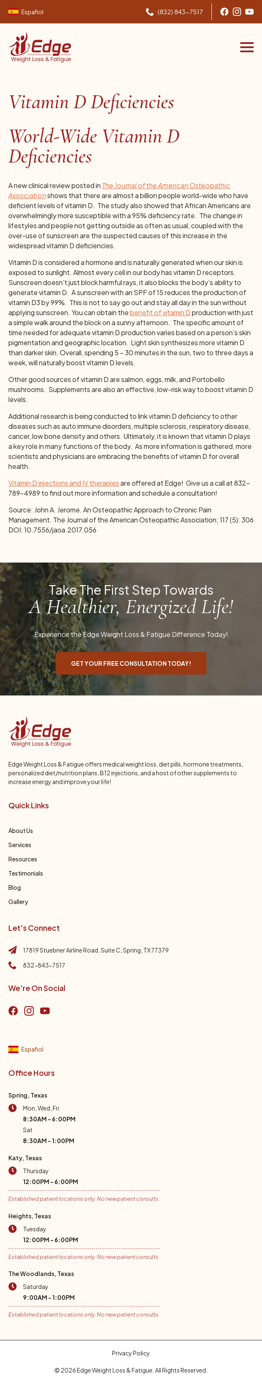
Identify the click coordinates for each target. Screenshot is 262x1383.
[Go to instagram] (29, 1011)
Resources (22, 859)
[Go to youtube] (249, 12)
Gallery (18, 901)
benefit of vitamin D (160, 312)
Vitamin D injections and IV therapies (63, 483)
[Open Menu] (247, 47)
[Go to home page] (39, 47)
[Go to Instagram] (237, 12)
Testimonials (25, 873)
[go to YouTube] (45, 1011)
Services (19, 844)
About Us (20, 830)
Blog (14, 887)
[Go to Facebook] (224, 12)
